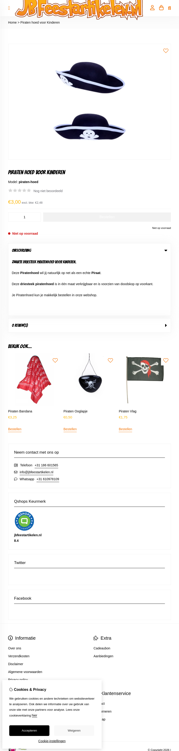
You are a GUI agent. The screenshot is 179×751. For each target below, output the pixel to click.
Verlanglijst (16, 661)
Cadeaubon (102, 590)
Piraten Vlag (127, 353)
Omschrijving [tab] (89, 250)
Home (12, 22)
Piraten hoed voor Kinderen (40, 22)
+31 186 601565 (46, 407)
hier (34, 715)
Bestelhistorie (17, 653)
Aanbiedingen (103, 598)
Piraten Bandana (20, 353)
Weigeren (74, 730)
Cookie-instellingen (52, 741)
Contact (99, 645)
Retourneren (103, 653)
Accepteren (29, 730)
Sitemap (99, 661)
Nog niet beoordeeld (48, 191)
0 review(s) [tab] (89, 267)
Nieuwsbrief (16, 669)
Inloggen (14, 645)
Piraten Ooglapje (76, 353)
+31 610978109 (47, 421)
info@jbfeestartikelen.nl (36, 414)
